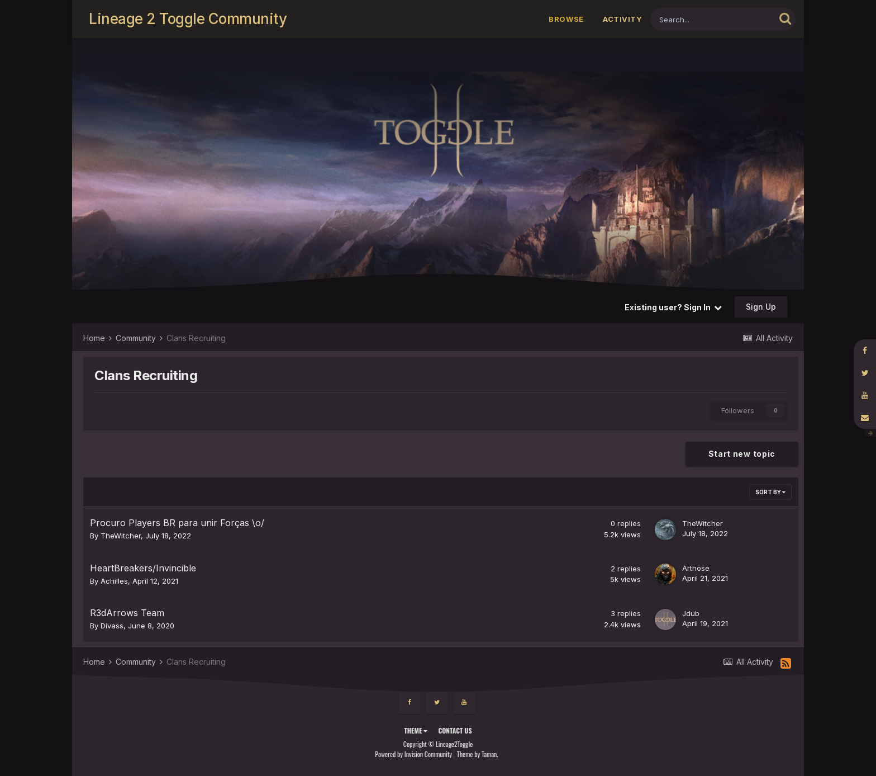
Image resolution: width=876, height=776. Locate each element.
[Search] (712, 19)
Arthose (696, 568)
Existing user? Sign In (673, 307)
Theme (415, 730)
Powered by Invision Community (413, 754)
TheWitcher (121, 535)
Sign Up (761, 306)
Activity (622, 19)
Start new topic (742, 453)
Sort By (770, 492)
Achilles (114, 580)
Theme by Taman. (477, 754)
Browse (566, 19)
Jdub (690, 613)
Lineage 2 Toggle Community (188, 18)
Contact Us (455, 730)
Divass (112, 625)
